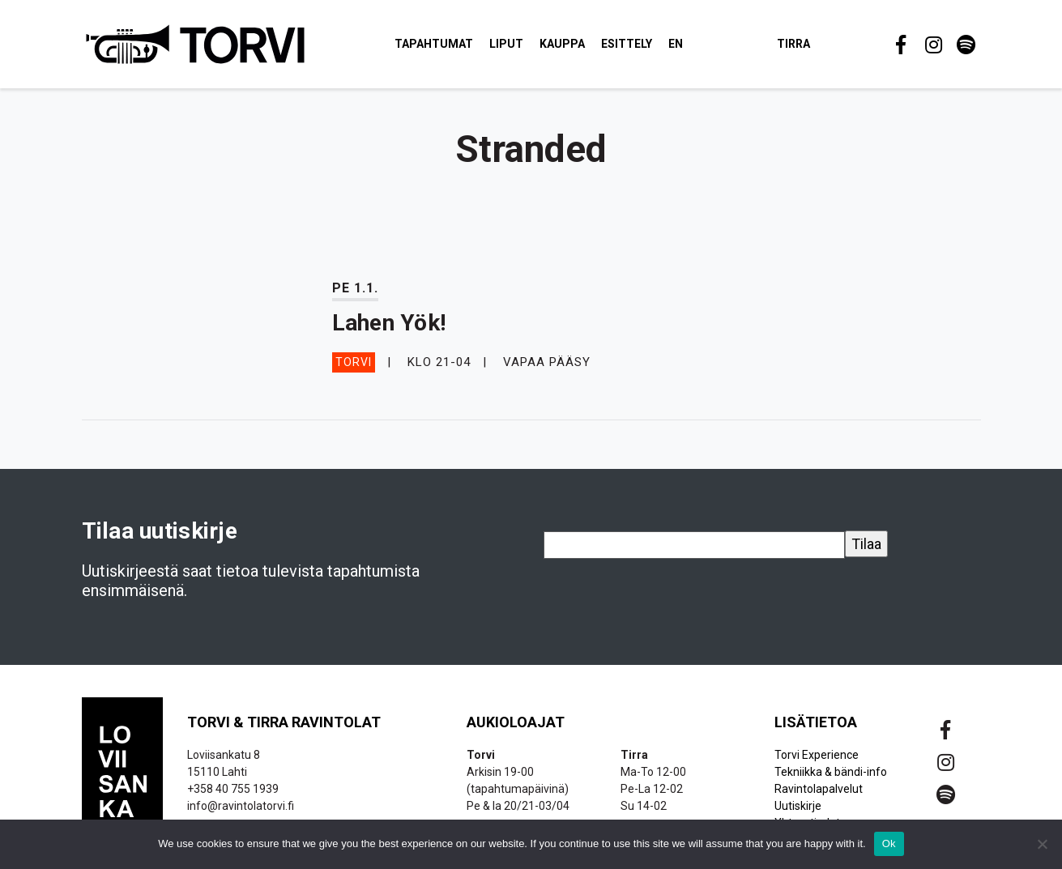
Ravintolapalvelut (818, 788)
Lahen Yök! (389, 322)
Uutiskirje (797, 805)
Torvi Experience (816, 754)
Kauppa (562, 43)
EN (675, 43)
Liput (506, 43)
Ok (889, 843)
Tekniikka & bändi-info (830, 771)
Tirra (793, 43)
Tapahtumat (434, 43)
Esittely (626, 43)
